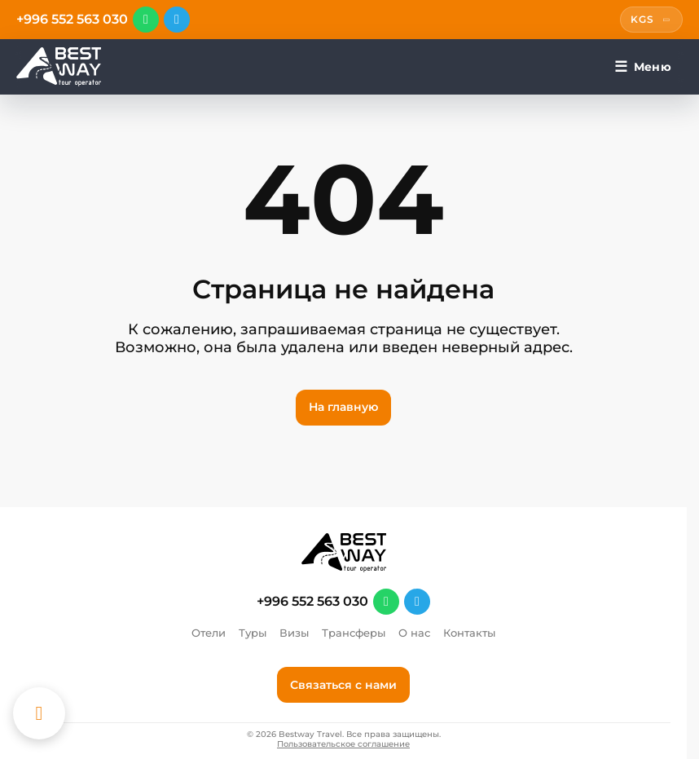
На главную (343, 406)
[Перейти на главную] (58, 66)
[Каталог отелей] (39, 713)
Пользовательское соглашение (343, 744)
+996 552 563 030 (72, 19)
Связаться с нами (343, 684)
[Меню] (643, 66)
